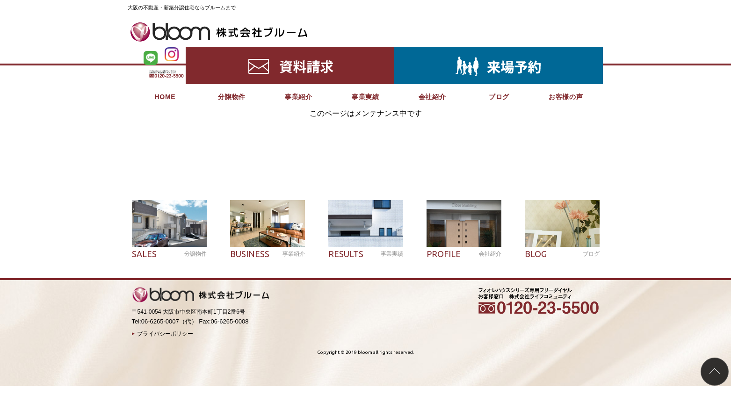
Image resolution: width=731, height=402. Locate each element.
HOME (164, 51)
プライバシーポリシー (165, 333)
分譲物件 (232, 51)
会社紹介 (432, 51)
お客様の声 (566, 51)
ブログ (499, 51)
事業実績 (365, 51)
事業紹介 (298, 51)
